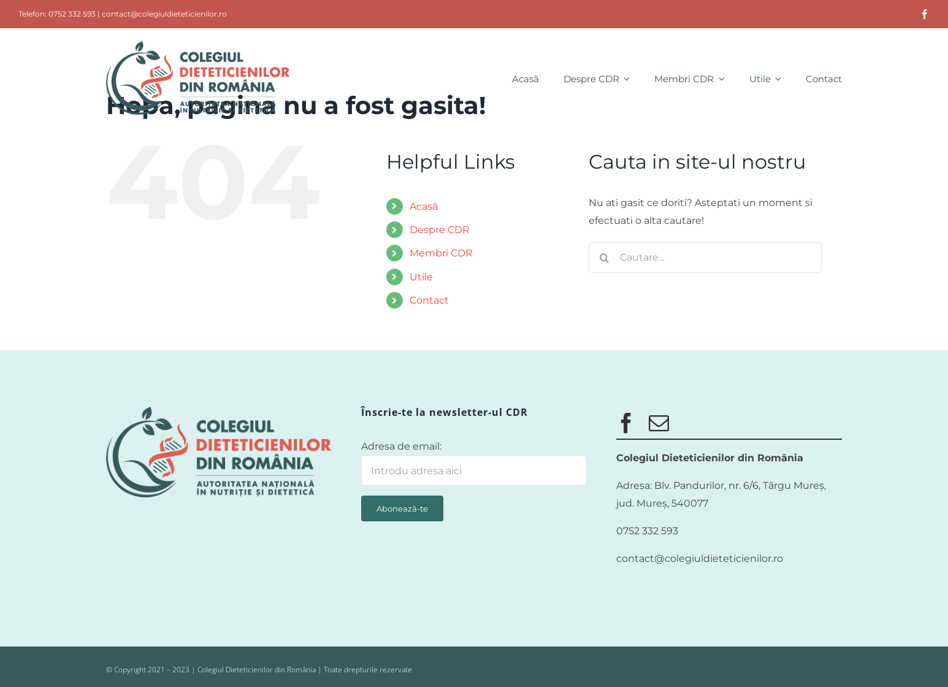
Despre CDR (440, 230)
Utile (421, 277)
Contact (429, 300)
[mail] (659, 423)
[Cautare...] (705, 257)
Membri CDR (441, 253)
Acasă (424, 206)
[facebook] (925, 14)
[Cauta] (604, 257)
